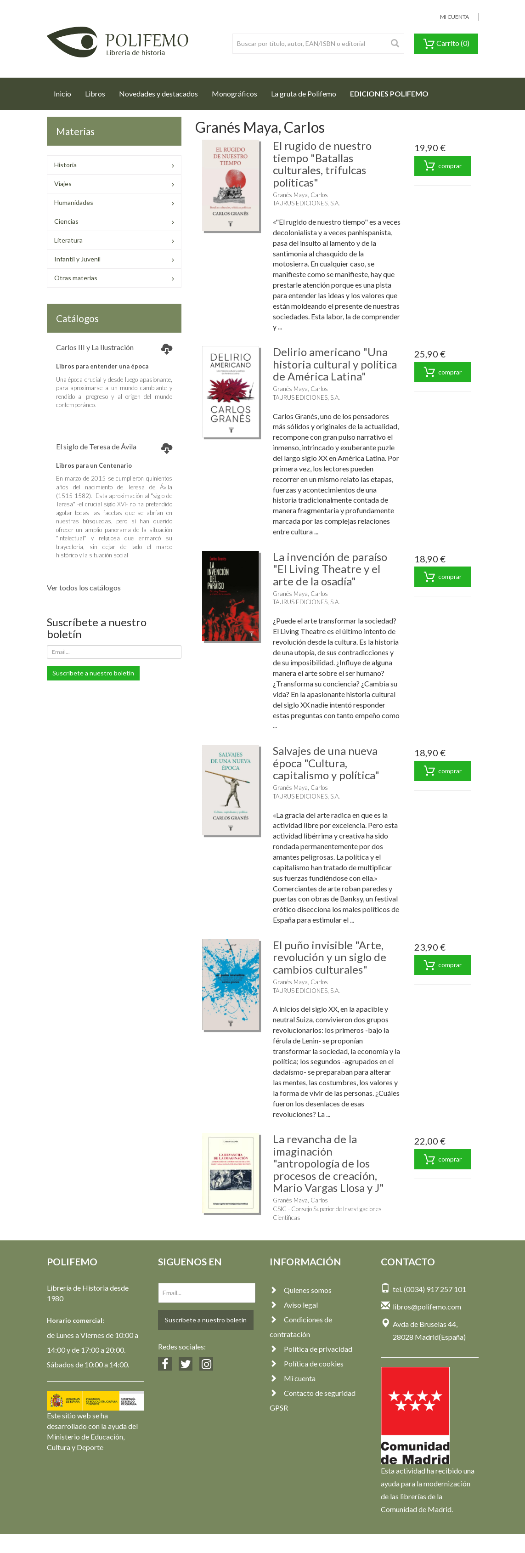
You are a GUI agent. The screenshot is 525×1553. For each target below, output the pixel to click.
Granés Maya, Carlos (300, 194)
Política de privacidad (311, 1348)
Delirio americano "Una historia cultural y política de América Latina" (335, 364)
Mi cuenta (293, 1378)
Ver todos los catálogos (84, 587)
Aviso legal (294, 1304)
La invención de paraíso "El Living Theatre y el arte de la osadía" (330, 569)
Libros (95, 93)
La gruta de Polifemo (303, 93)
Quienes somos (301, 1290)
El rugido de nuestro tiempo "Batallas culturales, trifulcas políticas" (322, 163)
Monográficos (234, 93)
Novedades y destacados (158, 93)
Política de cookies (307, 1363)
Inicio (66, 91)
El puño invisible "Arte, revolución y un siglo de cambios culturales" (329, 957)
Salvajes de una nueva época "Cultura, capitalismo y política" (326, 763)
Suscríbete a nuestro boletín (93, 673)
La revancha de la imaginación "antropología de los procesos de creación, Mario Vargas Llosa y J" (328, 1163)
